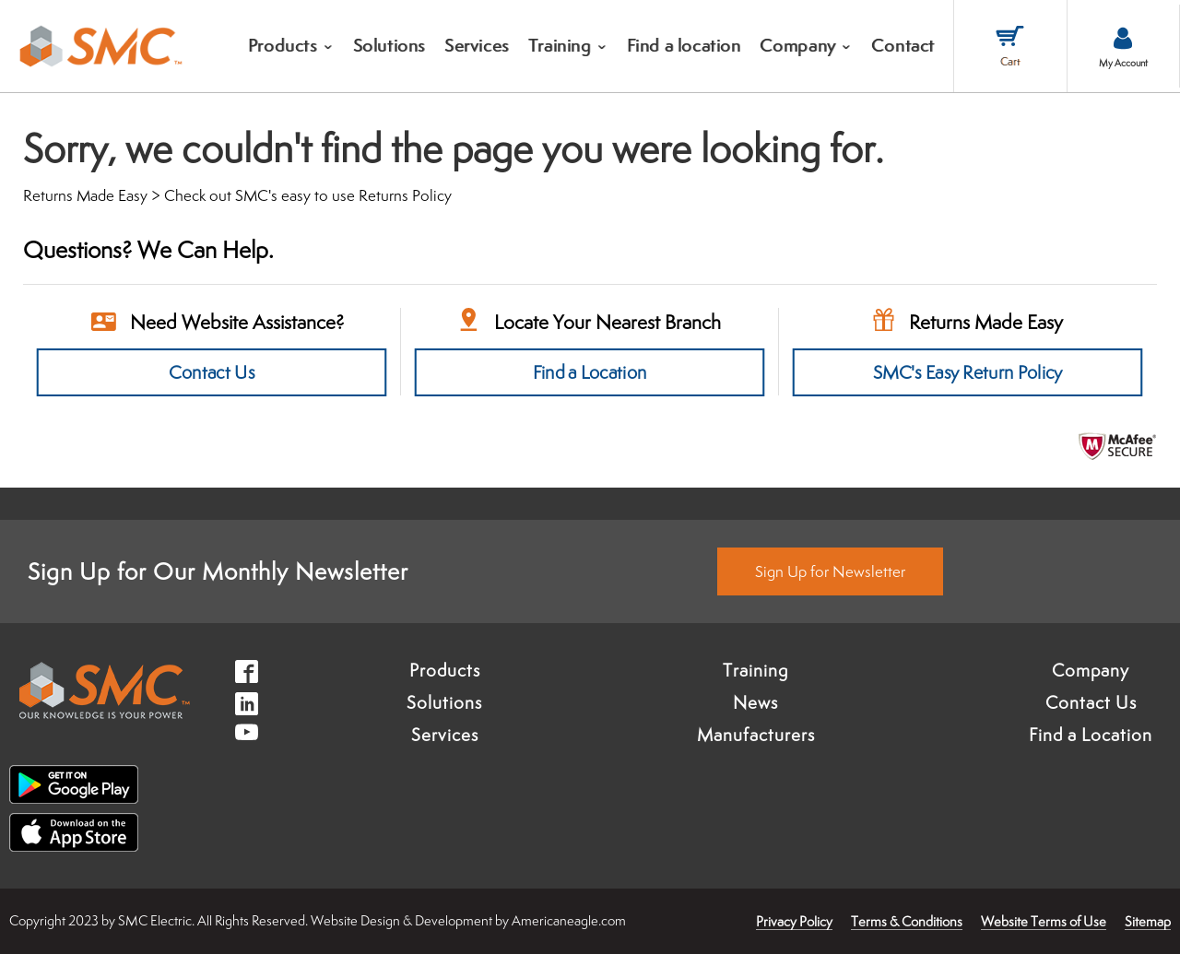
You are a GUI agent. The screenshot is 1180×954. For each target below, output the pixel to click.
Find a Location (590, 372)
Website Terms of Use (1043, 921)
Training (755, 670)
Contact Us (211, 372)
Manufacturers (756, 735)
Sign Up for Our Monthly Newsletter (218, 571)
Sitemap (1148, 921)
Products (444, 670)
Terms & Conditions (906, 921)
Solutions (444, 702)
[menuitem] (291, 46)
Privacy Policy (794, 921)
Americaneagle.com (569, 920)
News (755, 702)
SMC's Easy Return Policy (968, 372)
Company (1090, 670)
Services (444, 735)
